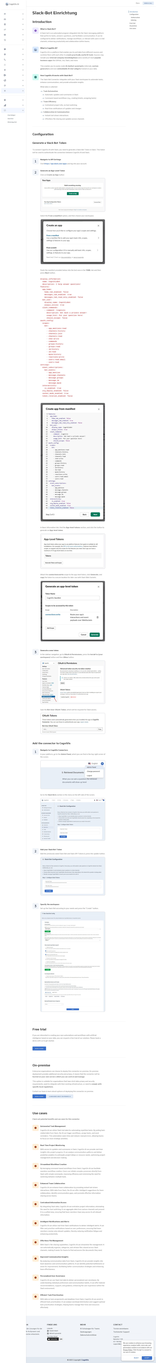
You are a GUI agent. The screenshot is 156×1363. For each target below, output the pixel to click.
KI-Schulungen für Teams (90, 1329)
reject (136, 1358)
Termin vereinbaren (120, 1329)
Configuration (134, 14)
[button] (13, 14)
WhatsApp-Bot (12, 122)
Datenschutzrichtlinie (88, 1335)
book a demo (39, 1048)
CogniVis (85, 1360)
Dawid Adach (52, 1331)
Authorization (135, 17)
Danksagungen (85, 1332)
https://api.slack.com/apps (55, 164)
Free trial (132, 23)
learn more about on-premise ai (60, 1096)
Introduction (134, 12)
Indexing (133, 20)
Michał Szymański (54, 1333)
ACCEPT (147, 1358)
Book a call (148, 3)
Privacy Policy (127, 1350)
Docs (138, 3)
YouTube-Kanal (55, 1338)
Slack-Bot (10, 118)
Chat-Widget (11, 115)
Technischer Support (121, 1332)
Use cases (133, 28)
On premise (133, 26)
